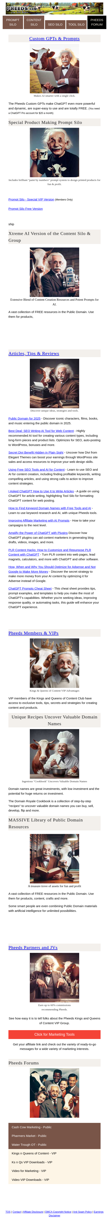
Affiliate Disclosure (33, 1211)
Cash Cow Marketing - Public (31, 1127)
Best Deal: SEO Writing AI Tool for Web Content (41, 431)
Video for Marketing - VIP (29, 1171)
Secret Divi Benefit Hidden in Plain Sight (35, 452)
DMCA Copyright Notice (58, 1211)
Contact (17, 1211)
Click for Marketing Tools (54, 1034)
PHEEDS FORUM (96, 22)
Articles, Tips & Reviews (33, 353)
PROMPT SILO (12, 22)
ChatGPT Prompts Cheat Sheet (30, 588)
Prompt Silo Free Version (25, 208)
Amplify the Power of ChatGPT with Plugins (38, 533)
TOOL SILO (76, 24)
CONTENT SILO (34, 22)
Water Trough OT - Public (29, 1144)
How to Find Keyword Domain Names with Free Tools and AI (49, 508)
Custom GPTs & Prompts (54, 38)
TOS (8, 1211)
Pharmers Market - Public (29, 1136)
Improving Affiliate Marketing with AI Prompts (39, 520)
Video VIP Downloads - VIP (30, 1179)
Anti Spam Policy (82, 1211)
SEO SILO (55, 24)
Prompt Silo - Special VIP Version (31, 199)
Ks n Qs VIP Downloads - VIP (32, 1162)
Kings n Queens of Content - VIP (34, 1153)
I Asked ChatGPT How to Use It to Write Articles (41, 491)
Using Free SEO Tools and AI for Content (36, 469)
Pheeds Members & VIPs (33, 633)
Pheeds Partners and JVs (33, 947)
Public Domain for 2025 (24, 418)
